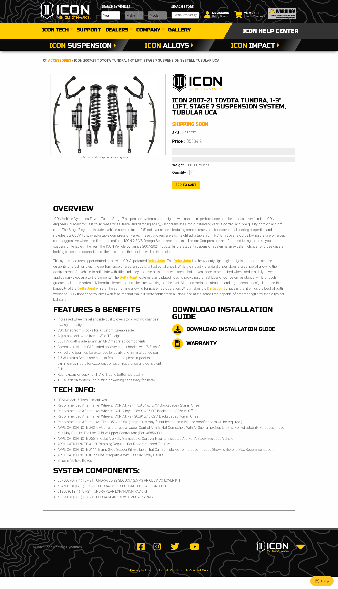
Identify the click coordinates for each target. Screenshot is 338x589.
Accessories (59, 60)
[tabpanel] (104, 114)
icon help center (270, 31)
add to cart (185, 185)
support (89, 30)
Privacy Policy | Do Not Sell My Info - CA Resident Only (169, 583)
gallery (179, 30)
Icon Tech (55, 30)
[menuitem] (57, 30)
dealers (116, 30)
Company (148, 30)
